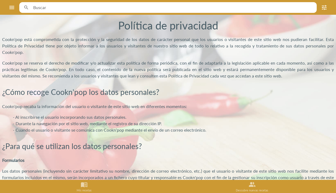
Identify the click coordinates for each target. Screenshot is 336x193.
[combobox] (172, 7)
